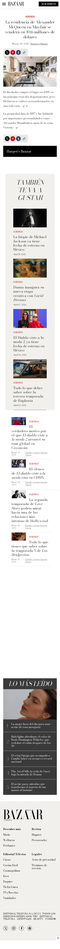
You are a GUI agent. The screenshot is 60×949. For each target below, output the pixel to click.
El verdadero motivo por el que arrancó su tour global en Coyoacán (30, 437)
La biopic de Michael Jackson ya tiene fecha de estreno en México (30, 243)
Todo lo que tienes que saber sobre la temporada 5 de (30, 548)
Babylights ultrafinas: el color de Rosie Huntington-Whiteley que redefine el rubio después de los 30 (31, 741)
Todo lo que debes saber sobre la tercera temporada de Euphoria (28, 394)
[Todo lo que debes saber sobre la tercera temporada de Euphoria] (30, 369)
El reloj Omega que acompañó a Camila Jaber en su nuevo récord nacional (31, 758)
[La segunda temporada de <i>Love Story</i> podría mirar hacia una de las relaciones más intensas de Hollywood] (19, 494)
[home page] (16, 4)
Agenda (30, 16)
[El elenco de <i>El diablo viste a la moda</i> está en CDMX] (19, 463)
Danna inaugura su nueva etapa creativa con (28, 293)
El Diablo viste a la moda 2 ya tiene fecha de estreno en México (28, 344)
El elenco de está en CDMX (28, 473)
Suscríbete (48, 4)
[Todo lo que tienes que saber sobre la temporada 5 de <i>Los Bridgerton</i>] (19, 536)
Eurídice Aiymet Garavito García (36, 453)
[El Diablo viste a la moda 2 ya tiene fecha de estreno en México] (30, 318)
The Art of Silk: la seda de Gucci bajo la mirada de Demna (30, 773)
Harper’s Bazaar (39, 44)
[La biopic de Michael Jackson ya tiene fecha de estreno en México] (30, 218)
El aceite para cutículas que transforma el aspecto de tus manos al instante (28, 787)
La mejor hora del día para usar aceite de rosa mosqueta (30, 726)
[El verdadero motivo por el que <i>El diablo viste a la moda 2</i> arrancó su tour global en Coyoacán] (19, 421)
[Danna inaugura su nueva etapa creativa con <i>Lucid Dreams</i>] (30, 268)
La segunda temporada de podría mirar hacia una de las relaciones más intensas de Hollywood (30, 510)
